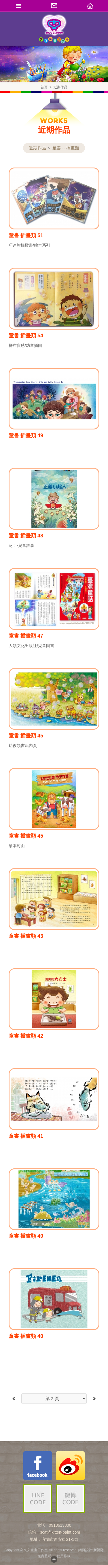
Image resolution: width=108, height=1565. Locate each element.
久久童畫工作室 (54, 29)
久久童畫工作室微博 (70, 1465)
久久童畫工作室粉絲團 (37, 1465)
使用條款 (64, 1556)
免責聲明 (44, 1556)
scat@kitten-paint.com (60, 1532)
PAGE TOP (54, 1559)
